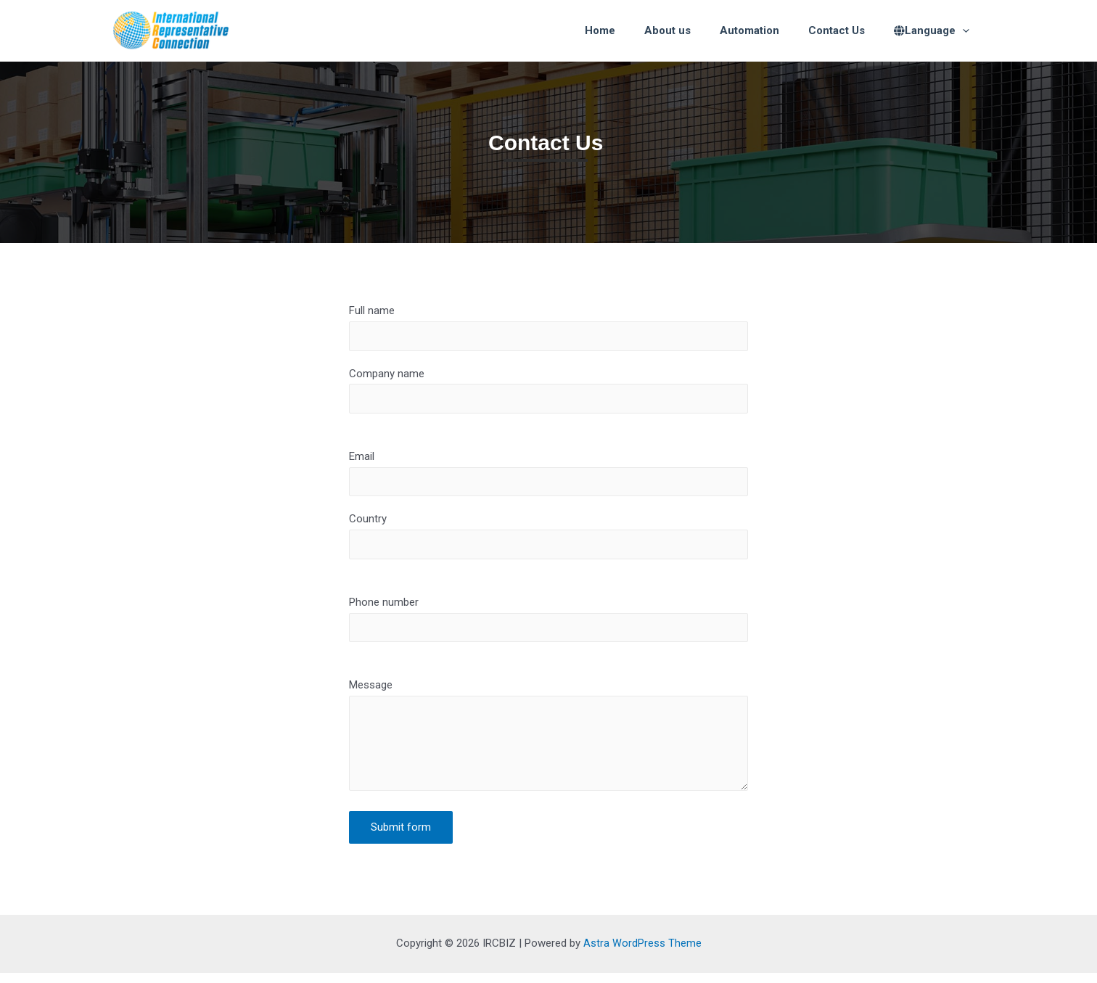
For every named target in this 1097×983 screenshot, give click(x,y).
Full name (548, 328)
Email (548, 477)
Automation (767, 30)
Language (935, 30)
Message (548, 746)
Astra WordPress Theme (642, 953)
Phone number (548, 625)
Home (632, 30)
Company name (548, 392)
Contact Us (847, 30)
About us (693, 30)
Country (548, 540)
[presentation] (966, 30)
